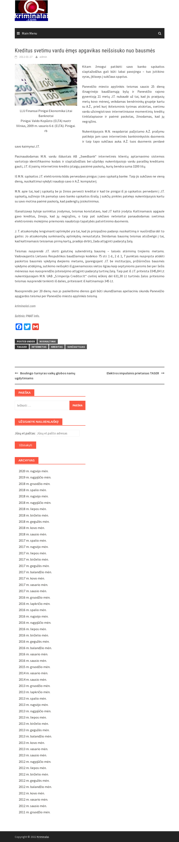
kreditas (57, 346)
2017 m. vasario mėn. (33, 585)
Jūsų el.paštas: (25, 433)
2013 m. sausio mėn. (33, 755)
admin (43, 57)
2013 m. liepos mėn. (33, 717)
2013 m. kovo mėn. (32, 743)
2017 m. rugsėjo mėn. (33, 547)
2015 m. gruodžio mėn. (34, 667)
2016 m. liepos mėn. (33, 629)
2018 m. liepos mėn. (33, 509)
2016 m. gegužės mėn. (34, 641)
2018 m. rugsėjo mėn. (33, 496)
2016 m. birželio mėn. (34, 635)
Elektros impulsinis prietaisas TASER (133, 373)
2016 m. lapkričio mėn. (34, 604)
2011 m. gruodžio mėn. (34, 812)
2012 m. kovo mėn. (32, 793)
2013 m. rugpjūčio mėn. (35, 711)
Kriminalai (43, 837)
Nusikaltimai (48, 341)
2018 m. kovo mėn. (32, 528)
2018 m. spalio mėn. (33, 490)
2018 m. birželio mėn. (34, 515)
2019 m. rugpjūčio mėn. (35, 477)
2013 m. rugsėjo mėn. (33, 705)
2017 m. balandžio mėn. (35, 572)
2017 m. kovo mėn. (32, 578)
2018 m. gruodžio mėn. (34, 484)
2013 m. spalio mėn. (33, 698)
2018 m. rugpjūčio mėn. (35, 503)
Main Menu (29, 33)
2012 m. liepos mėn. (33, 768)
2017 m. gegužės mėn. (34, 566)
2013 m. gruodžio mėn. (34, 686)
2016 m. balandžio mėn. (35, 648)
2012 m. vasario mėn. (33, 799)
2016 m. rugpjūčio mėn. (35, 622)
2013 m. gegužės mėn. (34, 730)
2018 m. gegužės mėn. (34, 521)
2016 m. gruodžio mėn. (34, 597)
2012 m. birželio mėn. (34, 774)
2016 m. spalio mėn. (33, 610)
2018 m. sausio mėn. (33, 534)
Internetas (39, 346)
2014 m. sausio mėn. (33, 679)
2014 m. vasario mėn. (33, 673)
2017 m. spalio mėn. (33, 540)
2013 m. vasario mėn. (33, 749)
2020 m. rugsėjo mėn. (33, 471)
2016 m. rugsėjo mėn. (33, 616)
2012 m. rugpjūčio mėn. (35, 761)
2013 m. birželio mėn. (34, 723)
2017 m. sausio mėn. (33, 591)
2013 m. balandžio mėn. (35, 736)
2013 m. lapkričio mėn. (34, 692)
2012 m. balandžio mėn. (35, 787)
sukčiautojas (76, 346)
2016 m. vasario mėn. (33, 654)
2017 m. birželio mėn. (34, 559)
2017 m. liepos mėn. (33, 553)
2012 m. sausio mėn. (33, 806)
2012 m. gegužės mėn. (34, 780)
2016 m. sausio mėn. (33, 660)
